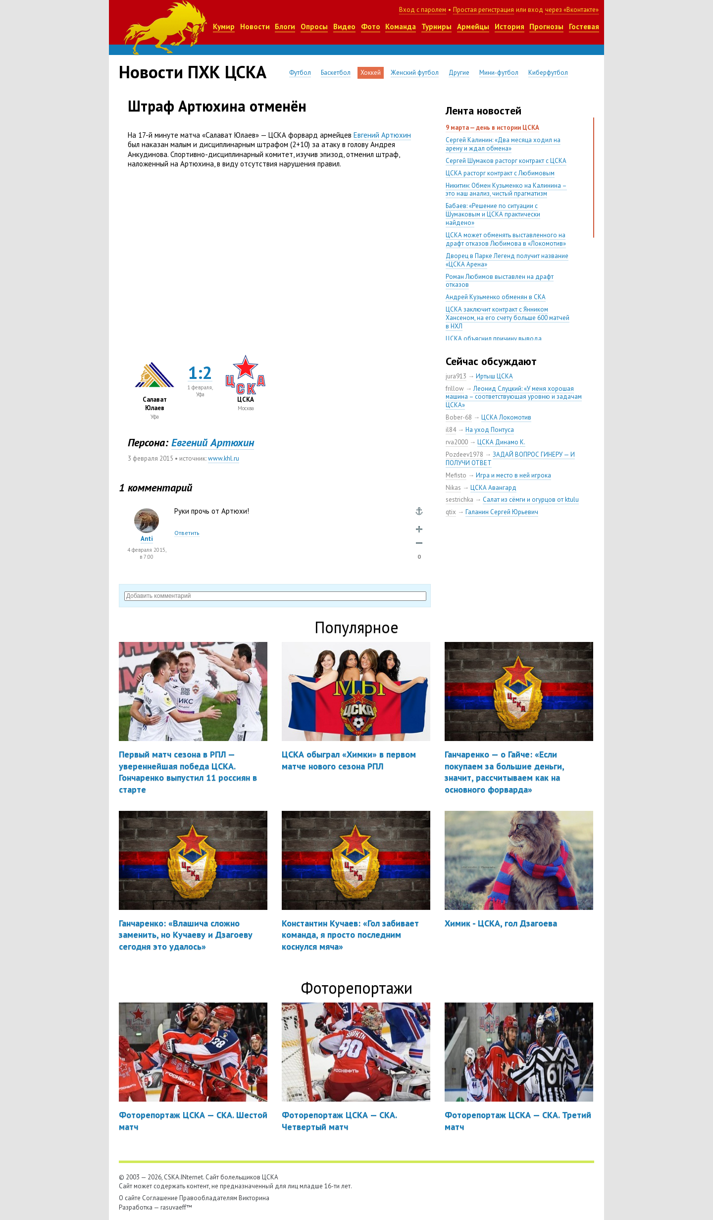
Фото (370, 26)
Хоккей (370, 72)
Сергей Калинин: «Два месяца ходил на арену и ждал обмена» (503, 144)
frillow (455, 388)
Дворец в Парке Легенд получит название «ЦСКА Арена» (507, 260)
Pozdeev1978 (464, 454)
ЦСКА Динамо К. (501, 442)
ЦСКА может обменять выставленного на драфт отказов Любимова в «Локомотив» (506, 239)
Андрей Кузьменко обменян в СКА (496, 297)
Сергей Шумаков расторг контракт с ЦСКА (506, 161)
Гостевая (584, 26)
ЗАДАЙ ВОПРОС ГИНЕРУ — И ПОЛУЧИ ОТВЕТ (510, 458)
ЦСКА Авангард (493, 487)
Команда (400, 26)
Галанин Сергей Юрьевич (501, 512)
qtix (451, 512)
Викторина (254, 1198)
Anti (147, 538)
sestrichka (459, 499)
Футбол (300, 72)
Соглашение (160, 1198)
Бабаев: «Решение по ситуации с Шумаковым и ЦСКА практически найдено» (493, 214)
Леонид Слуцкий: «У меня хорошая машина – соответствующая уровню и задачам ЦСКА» (514, 397)
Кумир (224, 26)
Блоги (285, 26)
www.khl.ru (223, 458)
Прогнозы (546, 26)
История (509, 26)
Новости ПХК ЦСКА (192, 71)
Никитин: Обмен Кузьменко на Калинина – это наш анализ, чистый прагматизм (506, 189)
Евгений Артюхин (382, 135)
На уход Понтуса (489, 429)
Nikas (453, 487)
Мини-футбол (498, 72)
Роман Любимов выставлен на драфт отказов (500, 280)
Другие (459, 72)
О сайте (130, 1198)
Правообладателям (208, 1198)
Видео (344, 26)
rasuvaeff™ (176, 1207)
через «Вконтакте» (572, 9)
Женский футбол (415, 72)
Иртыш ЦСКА (494, 376)
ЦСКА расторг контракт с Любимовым (500, 173)
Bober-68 (459, 417)
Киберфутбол (548, 72)
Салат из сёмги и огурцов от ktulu (531, 499)
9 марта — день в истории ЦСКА (492, 127)
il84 (451, 429)
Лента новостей (483, 110)
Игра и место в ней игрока (513, 475)
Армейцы (473, 26)
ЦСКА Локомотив (506, 417)
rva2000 (457, 442)
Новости (255, 26)
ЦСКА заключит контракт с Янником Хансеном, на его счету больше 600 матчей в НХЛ (507, 317)
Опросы (314, 26)
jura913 (456, 376)
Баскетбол (336, 72)
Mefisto (456, 475)
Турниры (436, 26)
